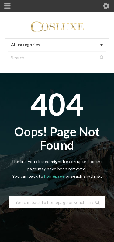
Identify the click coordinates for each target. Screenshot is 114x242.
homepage (54, 176)
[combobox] (57, 45)
